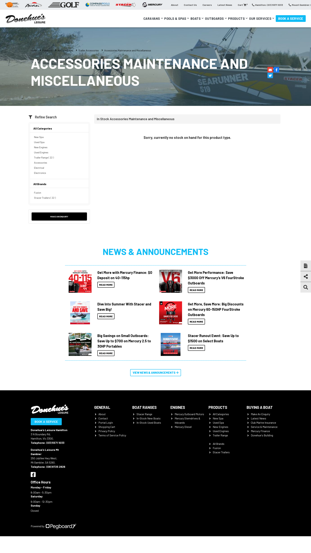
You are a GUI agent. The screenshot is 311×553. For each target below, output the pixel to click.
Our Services (260, 18)
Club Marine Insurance (263, 422)
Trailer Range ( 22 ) (44, 157)
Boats (196, 18)
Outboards (214, 18)
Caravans (151, 18)
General (102, 407)
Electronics (40, 172)
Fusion (37, 192)
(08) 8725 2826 (55, 466)
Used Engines (41, 152)
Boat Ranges (144, 407)
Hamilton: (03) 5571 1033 (267, 4)
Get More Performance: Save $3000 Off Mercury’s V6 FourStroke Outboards (216, 277)
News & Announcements (156, 251)
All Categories (65, 50)
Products (236, 18)
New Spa (39, 137)
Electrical (39, 167)
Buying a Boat (260, 407)
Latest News (225, 4)
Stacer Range (144, 414)
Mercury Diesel (183, 426)
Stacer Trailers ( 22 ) (45, 197)
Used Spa (39, 142)
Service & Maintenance (264, 426)
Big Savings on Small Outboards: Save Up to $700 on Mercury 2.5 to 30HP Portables (124, 340)
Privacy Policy (106, 431)
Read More (106, 284)
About (174, 4)
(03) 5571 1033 (55, 442)
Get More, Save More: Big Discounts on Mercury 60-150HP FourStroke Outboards (216, 309)
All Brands (39, 184)
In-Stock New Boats (149, 418)
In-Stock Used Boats (149, 422)
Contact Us (190, 4)
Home (34, 50)
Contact (103, 418)
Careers (207, 4)
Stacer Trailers (221, 452)
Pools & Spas (175, 18)
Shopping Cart (106, 426)
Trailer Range (220, 435)
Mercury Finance (260, 431)
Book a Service (290, 18)
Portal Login (105, 422)
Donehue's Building (262, 435)
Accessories (40, 162)
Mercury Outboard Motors (189, 414)
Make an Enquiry (59, 216)
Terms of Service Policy (112, 435)
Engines (177, 407)
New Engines (40, 147)
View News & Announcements (156, 372)
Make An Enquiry (260, 414)
